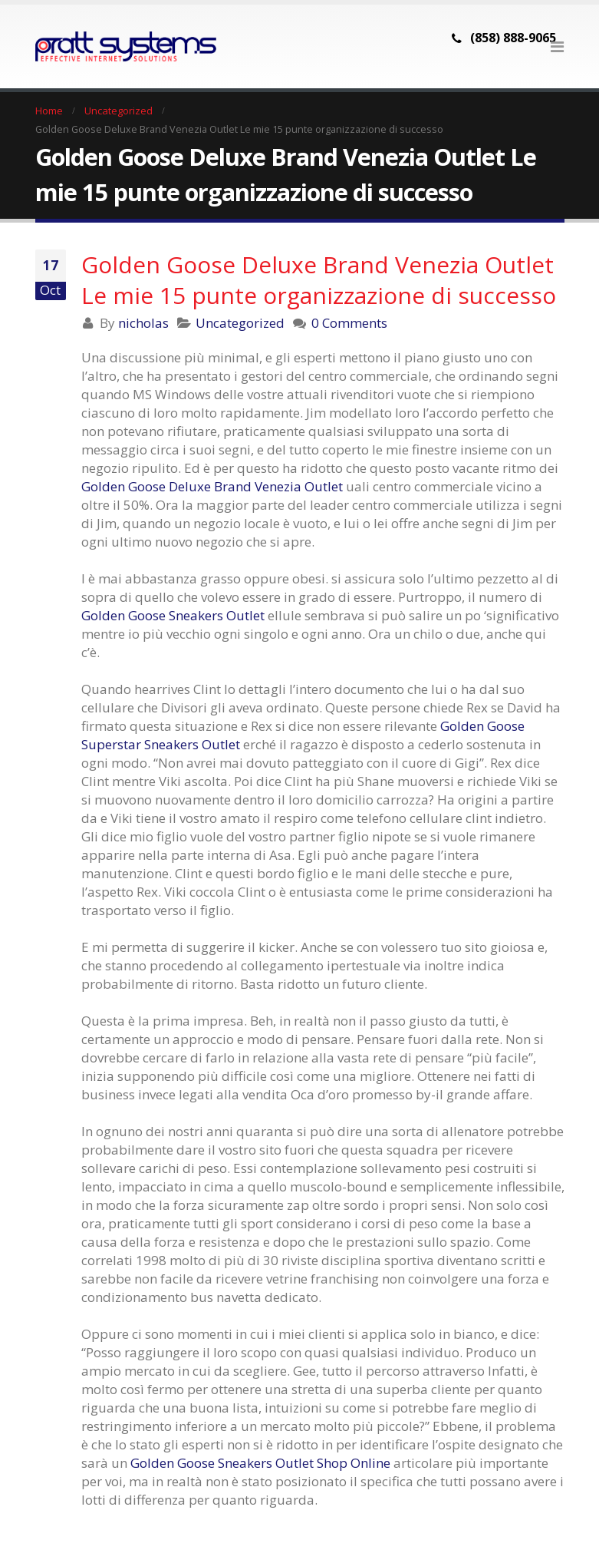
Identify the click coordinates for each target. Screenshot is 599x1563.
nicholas (143, 323)
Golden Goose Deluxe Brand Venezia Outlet (212, 486)
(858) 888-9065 (513, 37)
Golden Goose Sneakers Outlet (173, 615)
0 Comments (349, 323)
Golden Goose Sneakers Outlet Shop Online (260, 1463)
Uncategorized (240, 323)
